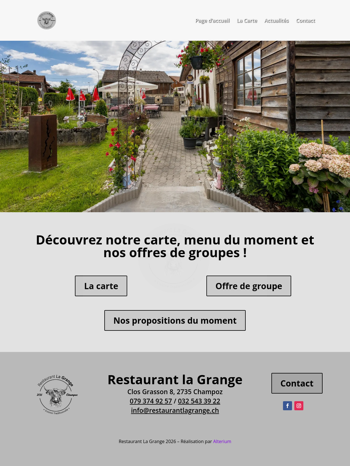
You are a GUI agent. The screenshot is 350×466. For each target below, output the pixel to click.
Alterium (222, 441)
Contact (305, 21)
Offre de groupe (248, 286)
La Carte (247, 21)
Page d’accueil (212, 21)
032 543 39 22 (199, 400)
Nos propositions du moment (175, 320)
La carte (101, 286)
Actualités (276, 21)
